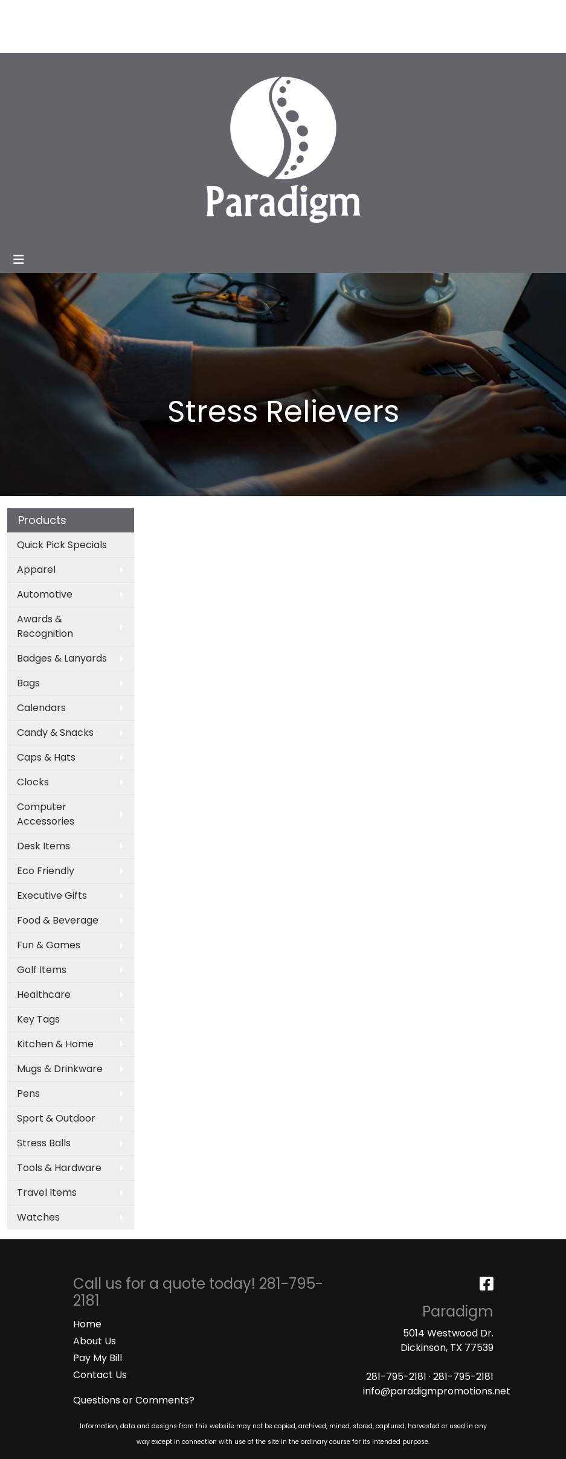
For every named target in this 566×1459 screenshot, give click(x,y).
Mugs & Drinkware (60, 1069)
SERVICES (132, 13)
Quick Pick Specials (62, 545)
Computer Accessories (45, 814)
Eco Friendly (45, 871)
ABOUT (65, 13)
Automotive (44, 594)
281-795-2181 (396, 1377)
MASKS (96, 39)
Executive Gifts (52, 895)
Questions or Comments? (134, 1400)
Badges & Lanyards (62, 658)
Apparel (36, 569)
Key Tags (38, 1019)
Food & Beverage (57, 920)
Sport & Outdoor (56, 1118)
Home (87, 1324)
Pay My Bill (97, 1358)
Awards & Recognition (45, 626)
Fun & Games (48, 945)
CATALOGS (188, 13)
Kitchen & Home (55, 1044)
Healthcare (44, 994)
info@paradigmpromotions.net (436, 1391)
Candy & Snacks (55, 732)
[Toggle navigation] (18, 259)
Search (432, 13)
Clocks (33, 782)
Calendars (41, 708)
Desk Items (43, 846)
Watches (38, 1217)
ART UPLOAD (41, 39)
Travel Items (47, 1192)
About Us (94, 1341)
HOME (25, 13)
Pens (28, 1093)
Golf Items (41, 970)
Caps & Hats (46, 757)
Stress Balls (44, 1143)
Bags (28, 683)
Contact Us (100, 1375)
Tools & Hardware (59, 1168)
